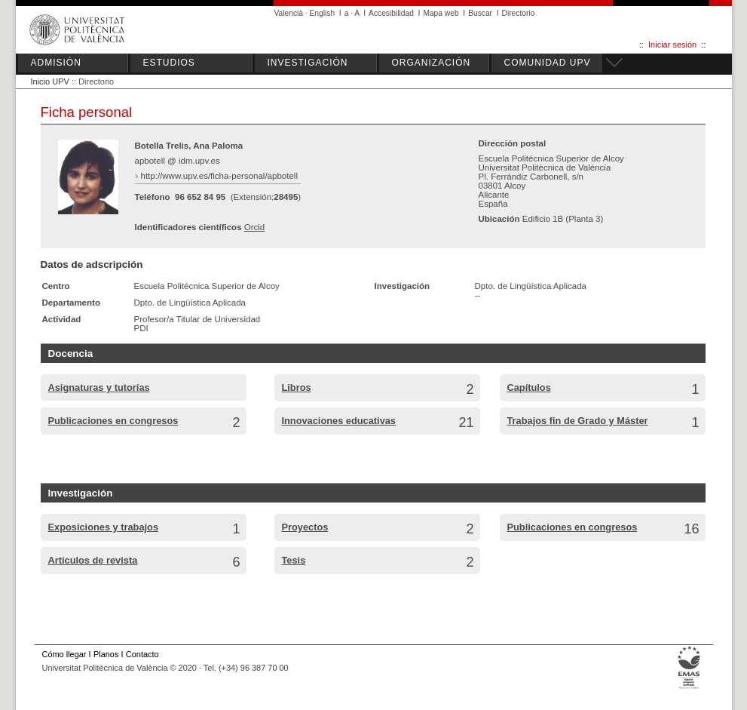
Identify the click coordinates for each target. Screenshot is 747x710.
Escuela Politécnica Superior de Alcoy (207, 285)
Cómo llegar (64, 654)
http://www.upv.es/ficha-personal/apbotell (219, 175)
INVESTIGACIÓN (308, 62)
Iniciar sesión (672, 44)
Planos (105, 654)
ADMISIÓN (56, 62)
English (322, 13)
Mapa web (440, 13)
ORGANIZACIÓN (431, 62)
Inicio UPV (50, 81)
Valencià (289, 13)
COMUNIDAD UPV (547, 62)
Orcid (254, 227)
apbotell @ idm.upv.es (177, 160)
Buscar (480, 13)
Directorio (518, 13)
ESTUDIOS (169, 62)
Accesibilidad (391, 13)
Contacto (142, 654)
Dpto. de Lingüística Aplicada (190, 302)
